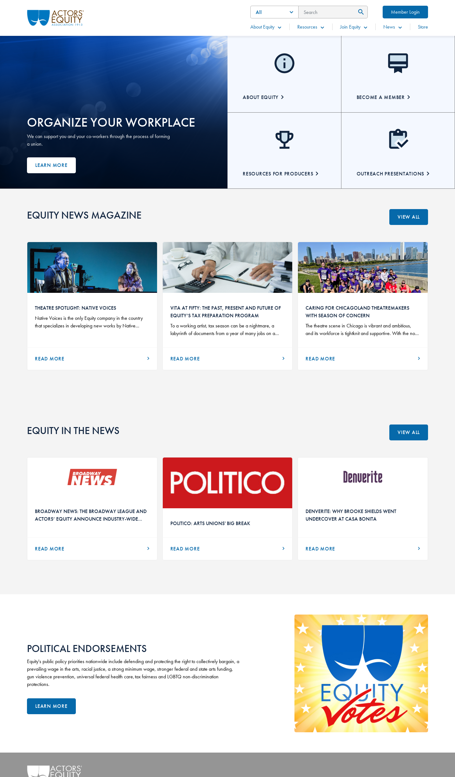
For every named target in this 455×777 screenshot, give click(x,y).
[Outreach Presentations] (398, 150)
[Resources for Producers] (284, 150)
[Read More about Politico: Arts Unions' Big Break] (228, 549)
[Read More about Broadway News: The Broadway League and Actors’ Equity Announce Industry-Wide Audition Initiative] (92, 549)
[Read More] (92, 359)
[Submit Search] (360, 12)
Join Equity (354, 26)
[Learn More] (51, 706)
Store (423, 26)
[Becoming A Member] (398, 74)
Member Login (405, 12)
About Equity (266, 26)
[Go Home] (55, 17)
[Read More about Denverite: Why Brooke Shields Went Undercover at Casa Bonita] (363, 549)
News (393, 26)
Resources (311, 26)
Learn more (51, 165)
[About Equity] (284, 74)
